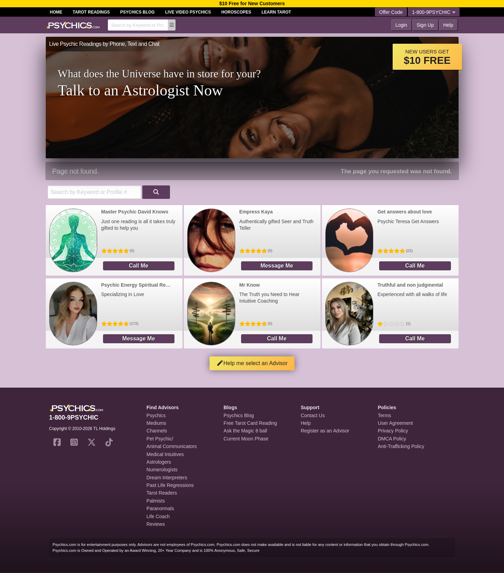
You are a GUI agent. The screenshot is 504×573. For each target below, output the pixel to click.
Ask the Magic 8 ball (245, 430)
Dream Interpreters (166, 477)
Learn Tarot (276, 12)
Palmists (155, 501)
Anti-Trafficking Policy (401, 446)
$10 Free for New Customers (252, 3)
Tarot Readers (161, 493)
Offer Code (391, 12)
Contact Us (313, 415)
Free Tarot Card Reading (250, 423)
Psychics (155, 415)
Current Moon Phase (246, 438)
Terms (384, 415)
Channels (156, 430)
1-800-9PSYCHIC (433, 12)
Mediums (156, 423)
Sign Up (425, 25)
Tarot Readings (91, 12)
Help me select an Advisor (252, 363)
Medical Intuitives (164, 454)
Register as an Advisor (325, 430)
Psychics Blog (137, 12)
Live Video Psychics (188, 12)
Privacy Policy (393, 430)
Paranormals (160, 508)
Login (401, 25)
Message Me (276, 266)
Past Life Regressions (170, 485)
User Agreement (395, 423)
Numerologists (161, 469)
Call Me (138, 266)
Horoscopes (236, 12)
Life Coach (158, 516)
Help (448, 25)
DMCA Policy (392, 438)
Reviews (155, 524)
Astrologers (158, 462)
